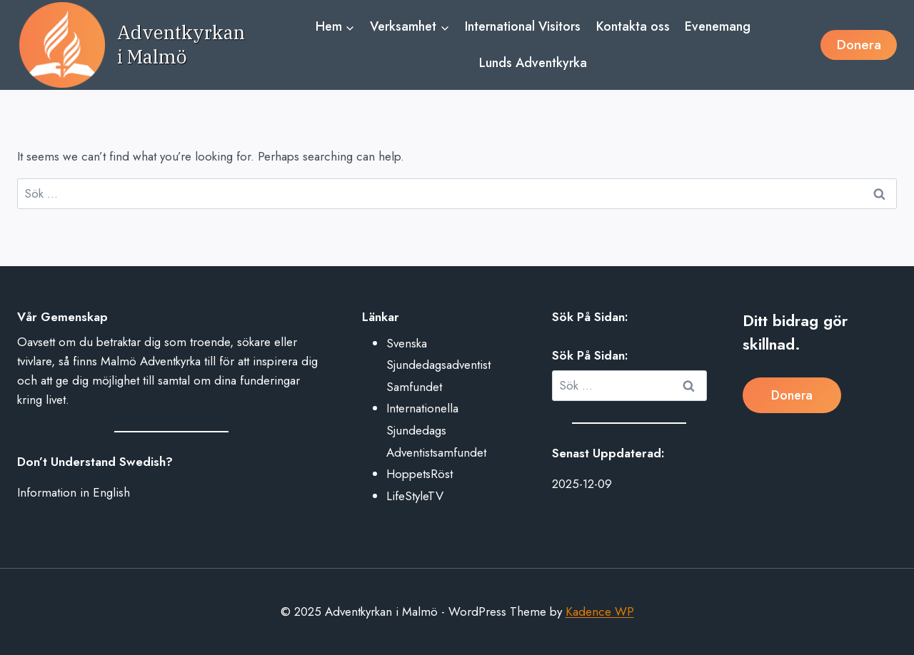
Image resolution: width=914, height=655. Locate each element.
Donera (859, 44)
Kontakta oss (633, 26)
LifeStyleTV (414, 495)
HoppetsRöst (419, 473)
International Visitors (523, 26)
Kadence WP (600, 611)
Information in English (73, 492)
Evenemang (717, 26)
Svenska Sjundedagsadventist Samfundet (438, 365)
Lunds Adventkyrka (533, 63)
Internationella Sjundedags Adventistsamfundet (436, 430)
